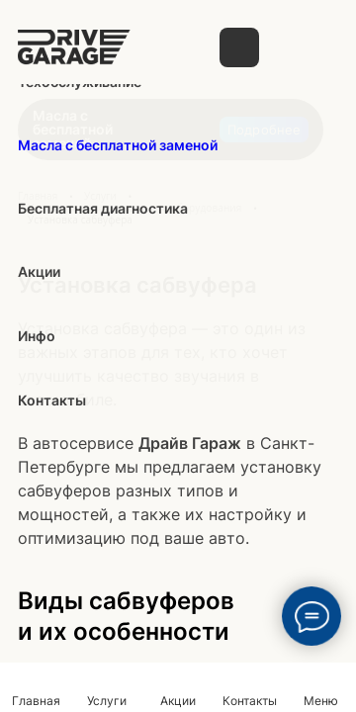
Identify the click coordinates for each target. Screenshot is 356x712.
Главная (36, 700)
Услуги (107, 700)
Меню (321, 700)
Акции (178, 700)
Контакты (249, 700)
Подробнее (264, 129)
